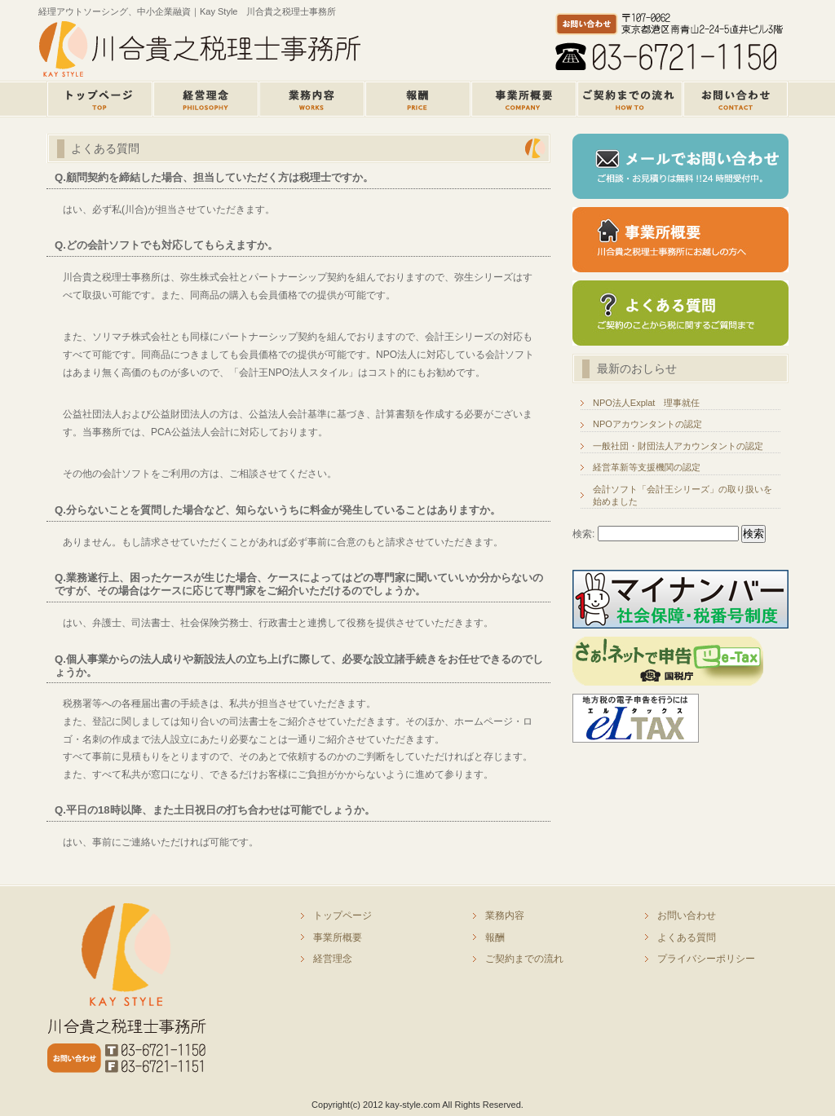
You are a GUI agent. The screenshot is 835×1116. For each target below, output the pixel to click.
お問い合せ (736, 99)
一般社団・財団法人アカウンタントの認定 (678, 446)
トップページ (99, 99)
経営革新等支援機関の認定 (646, 467)
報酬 (417, 99)
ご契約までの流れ (524, 958)
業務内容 (311, 99)
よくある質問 (686, 937)
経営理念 (205, 99)
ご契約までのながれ (630, 99)
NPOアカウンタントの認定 (647, 424)
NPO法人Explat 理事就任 (646, 403)
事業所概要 (524, 99)
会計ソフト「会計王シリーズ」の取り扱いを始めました (682, 495)
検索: (583, 534)
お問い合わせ (686, 915)
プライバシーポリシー (706, 958)
